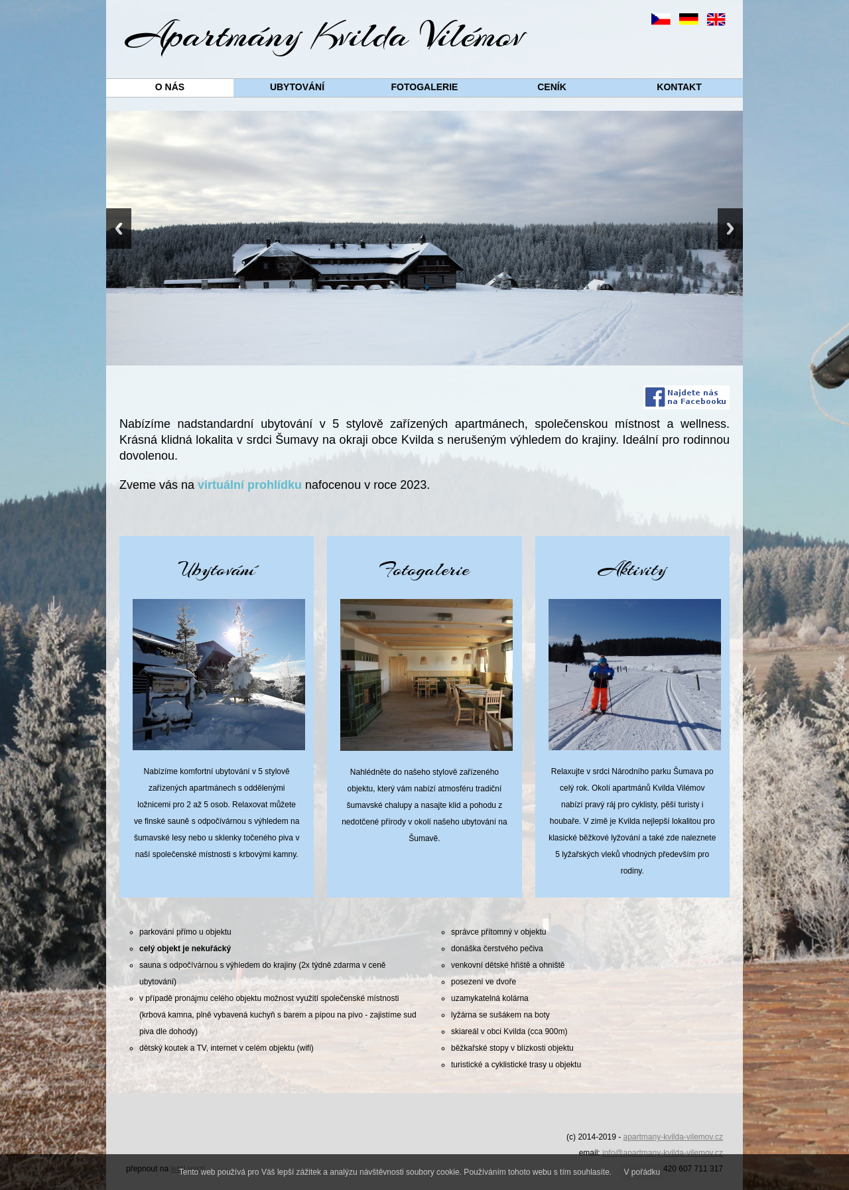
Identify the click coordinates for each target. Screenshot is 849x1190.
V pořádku (642, 1172)
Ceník (551, 87)
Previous (118, 228)
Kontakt (679, 87)
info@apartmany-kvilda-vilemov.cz (662, 1152)
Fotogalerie (424, 87)
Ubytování (297, 87)
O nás (169, 87)
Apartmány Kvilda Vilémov (325, 35)
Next (730, 228)
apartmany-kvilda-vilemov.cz (673, 1137)
